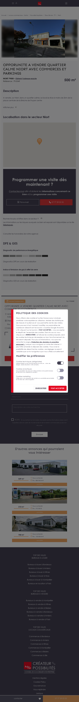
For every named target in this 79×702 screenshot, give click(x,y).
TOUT (57, 388)
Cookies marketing (35, 377)
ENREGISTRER (40, 388)
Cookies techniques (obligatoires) (35, 362)
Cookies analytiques (35, 370)
